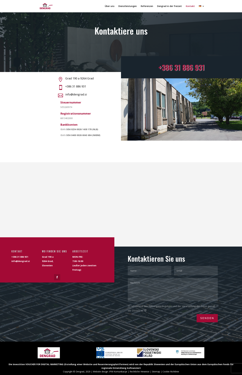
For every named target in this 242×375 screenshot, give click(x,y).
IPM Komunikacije (118, 371)
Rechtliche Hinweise (139, 371)
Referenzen (147, 6)
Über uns (109, 6)
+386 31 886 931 (75, 86)
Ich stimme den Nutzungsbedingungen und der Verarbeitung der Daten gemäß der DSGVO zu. (171, 308)
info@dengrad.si (76, 94)
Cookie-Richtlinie (171, 371)
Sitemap (156, 371)
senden (207, 318)
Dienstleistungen (127, 6)
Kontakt (190, 6)
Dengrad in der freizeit (169, 6)
